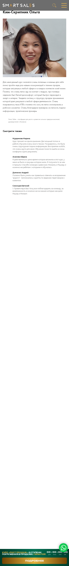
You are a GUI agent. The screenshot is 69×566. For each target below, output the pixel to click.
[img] (18, 5)
